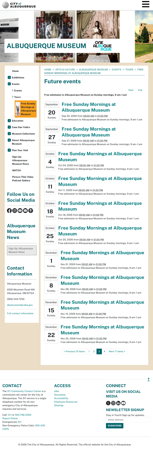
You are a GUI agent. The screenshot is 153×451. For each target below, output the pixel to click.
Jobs (56, 391)
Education (17, 120)
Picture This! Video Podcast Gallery (22, 179)
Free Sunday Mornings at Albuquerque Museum (25, 109)
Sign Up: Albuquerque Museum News (20, 160)
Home (47, 69)
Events (116, 69)
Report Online (10, 418)
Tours (129, 69)
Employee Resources (65, 401)
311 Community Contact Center (24, 391)
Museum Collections (23, 133)
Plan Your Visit (20, 150)
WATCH (16, 170)
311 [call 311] (10, 414)
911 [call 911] (19, 422)
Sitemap (58, 405)
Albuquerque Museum (93, 69)
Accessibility (61, 398)
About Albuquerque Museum (23, 142)
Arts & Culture (65, 69)
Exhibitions (18, 77)
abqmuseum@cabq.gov (20, 305)
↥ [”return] (149, 379)
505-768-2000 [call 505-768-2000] (23, 414)
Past (130, 90)
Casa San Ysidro (21, 127)
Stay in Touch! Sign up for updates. (125, 415)
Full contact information (20, 313)
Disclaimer (60, 394)
